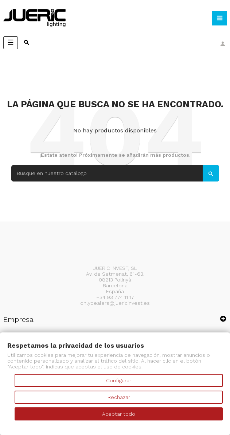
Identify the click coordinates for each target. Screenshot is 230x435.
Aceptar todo (118, 414)
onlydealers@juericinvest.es (115, 303)
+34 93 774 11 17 (115, 297)
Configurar (118, 380)
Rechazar (119, 397)
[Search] (115, 173)
